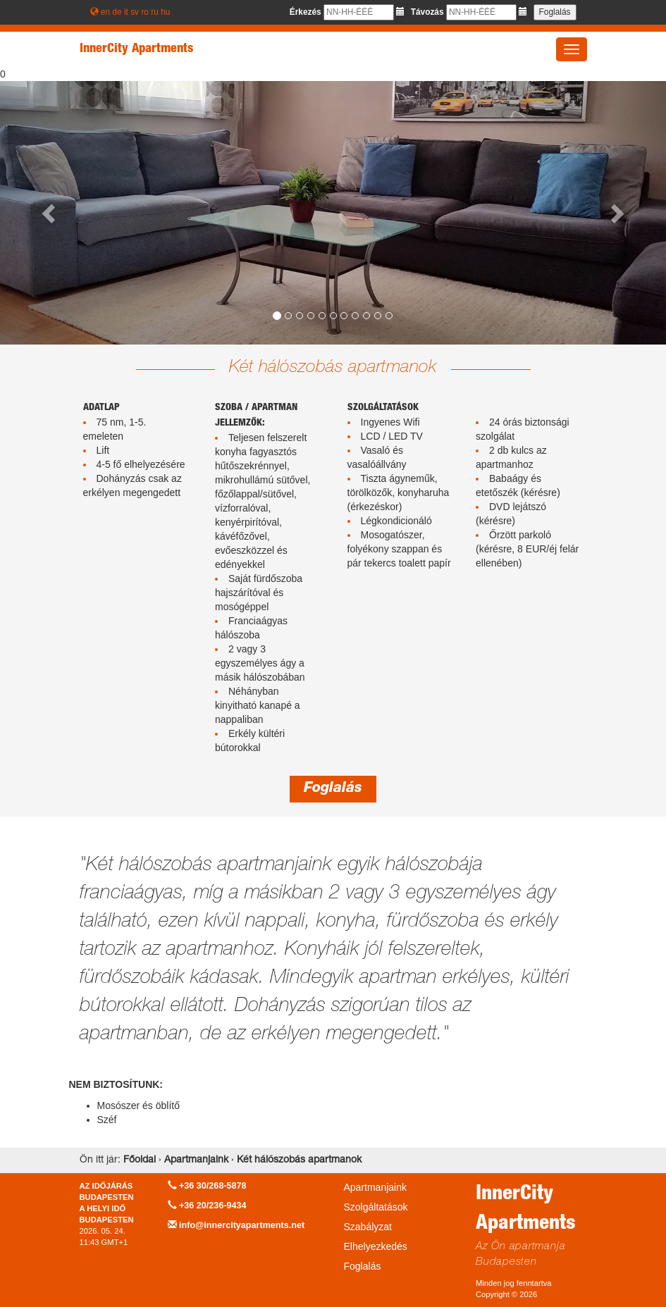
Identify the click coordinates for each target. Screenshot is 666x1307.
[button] (50, 213)
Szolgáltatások (376, 1207)
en (105, 12)
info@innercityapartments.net (241, 1225)
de (116, 12)
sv (134, 12)
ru (155, 12)
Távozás (427, 12)
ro (145, 12)
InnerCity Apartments (136, 49)
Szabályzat (368, 1226)
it (126, 12)
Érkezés (305, 12)
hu (165, 12)
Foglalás (333, 789)
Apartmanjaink (375, 1187)
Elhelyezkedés (375, 1246)
